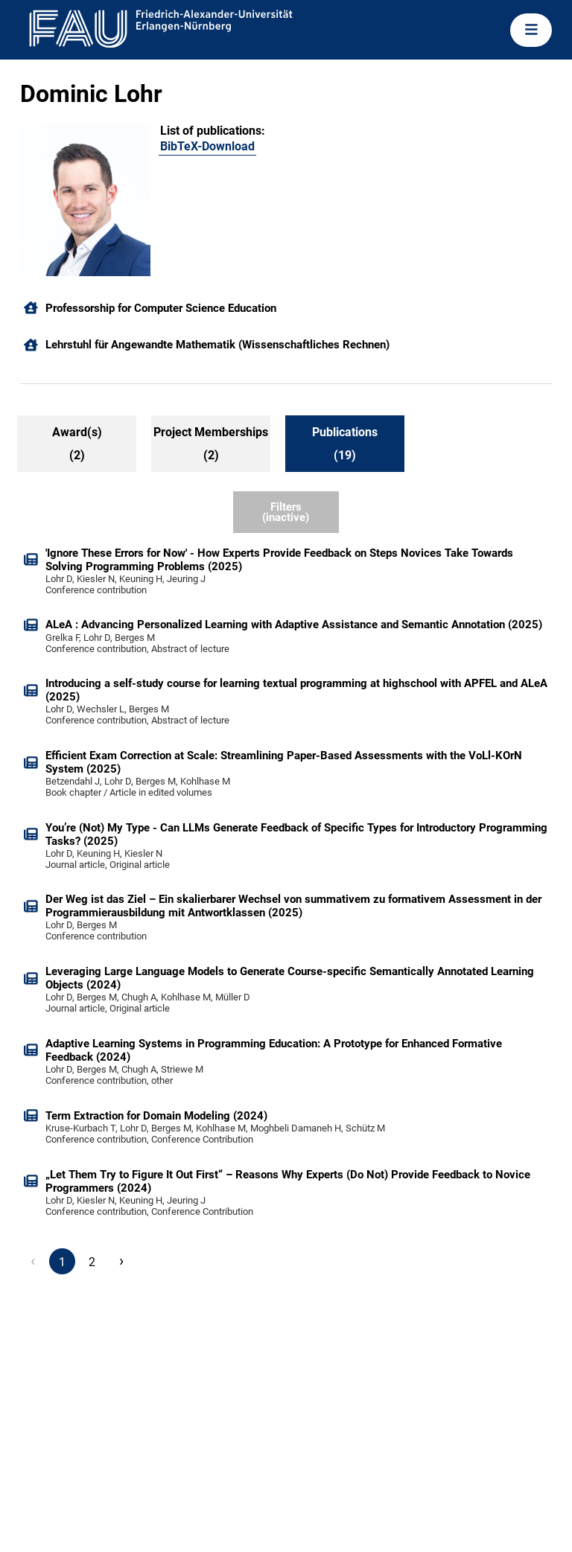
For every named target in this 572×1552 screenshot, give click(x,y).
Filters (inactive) (285, 512)
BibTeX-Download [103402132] (207, 146)
